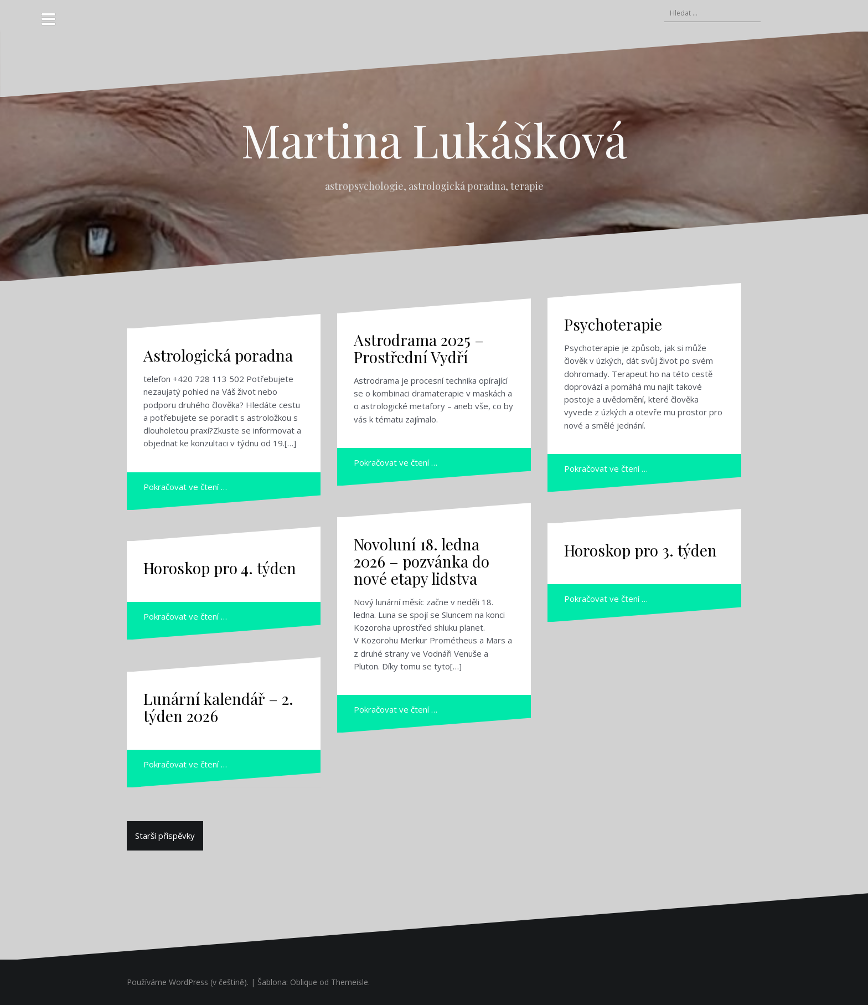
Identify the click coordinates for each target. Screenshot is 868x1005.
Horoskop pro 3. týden (640, 550)
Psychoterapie (613, 324)
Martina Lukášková (434, 139)
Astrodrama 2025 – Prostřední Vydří (419, 348)
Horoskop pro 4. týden (219, 568)
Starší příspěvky (165, 835)
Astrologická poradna (218, 355)
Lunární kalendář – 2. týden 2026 (218, 707)
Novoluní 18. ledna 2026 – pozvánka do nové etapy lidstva (421, 561)
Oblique (303, 982)
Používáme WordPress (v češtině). (188, 982)
